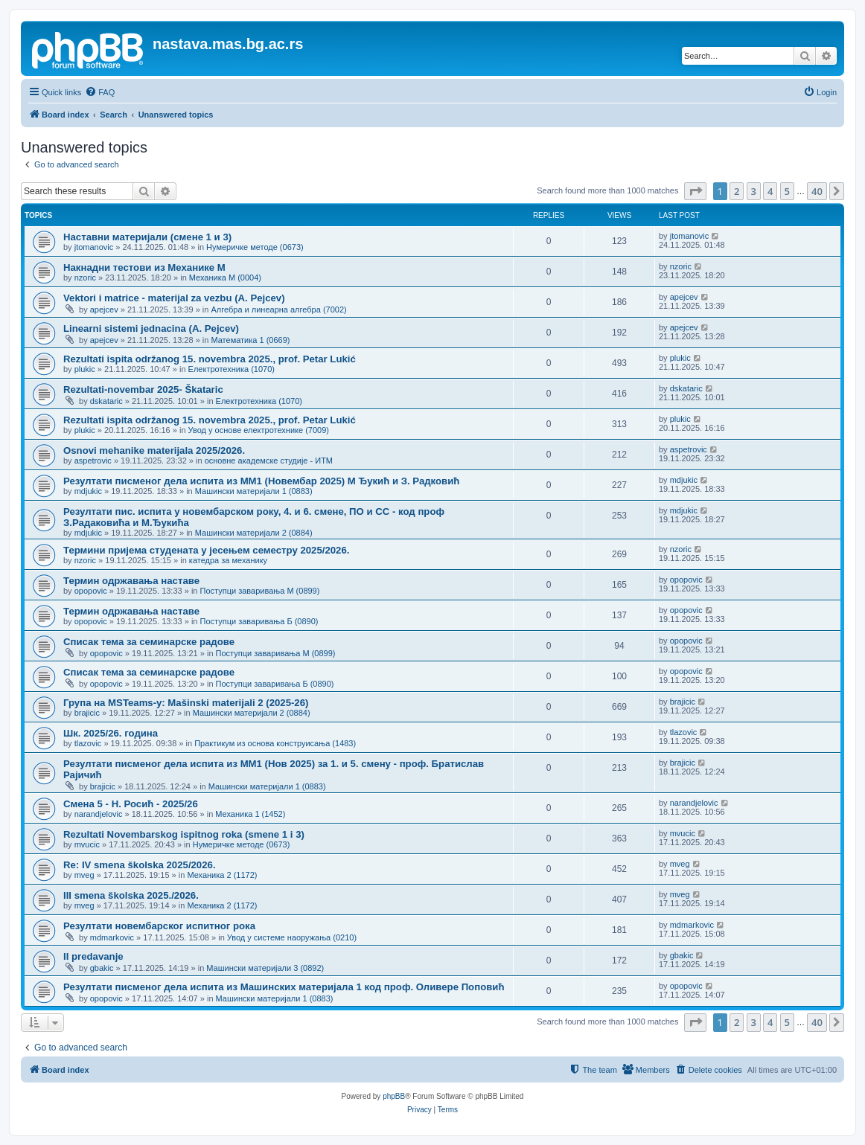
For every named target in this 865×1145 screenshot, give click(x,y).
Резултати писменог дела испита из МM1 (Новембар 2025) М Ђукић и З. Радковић (261, 481)
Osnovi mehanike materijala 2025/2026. (154, 450)
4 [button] (770, 191)
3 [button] (753, 191)
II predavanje (93, 956)
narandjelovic (98, 813)
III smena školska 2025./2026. (131, 895)
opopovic (90, 590)
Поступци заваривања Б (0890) (259, 621)
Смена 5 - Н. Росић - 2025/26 (130, 803)
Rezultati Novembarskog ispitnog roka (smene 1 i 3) (183, 834)
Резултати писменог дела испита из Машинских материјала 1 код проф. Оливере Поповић (283, 986)
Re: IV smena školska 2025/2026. (139, 864)
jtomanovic (94, 247)
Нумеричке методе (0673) (255, 247)
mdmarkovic (112, 937)
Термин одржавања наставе (131, 580)
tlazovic (88, 743)
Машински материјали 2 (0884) (254, 532)
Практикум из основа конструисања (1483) (275, 743)
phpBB (394, 1096)
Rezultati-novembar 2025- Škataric (143, 389)
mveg (84, 874)
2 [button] (736, 191)
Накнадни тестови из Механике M (144, 267)
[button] (695, 191)
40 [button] (817, 191)
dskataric (106, 401)
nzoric (85, 277)
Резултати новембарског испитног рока (159, 925)
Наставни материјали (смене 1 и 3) (147, 237)
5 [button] (787, 191)
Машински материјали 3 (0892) (265, 967)
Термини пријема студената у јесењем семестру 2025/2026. (206, 550)
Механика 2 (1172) (222, 874)
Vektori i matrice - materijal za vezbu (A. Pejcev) (174, 298)
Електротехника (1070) (231, 369)
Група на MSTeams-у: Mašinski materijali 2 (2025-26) (185, 702)
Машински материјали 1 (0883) (254, 491)
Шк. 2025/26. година (110, 733)
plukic (84, 369)
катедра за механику (228, 560)
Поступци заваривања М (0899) (260, 590)
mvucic (87, 844)
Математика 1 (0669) (250, 340)
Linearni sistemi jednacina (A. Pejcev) (151, 328)
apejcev (104, 309)
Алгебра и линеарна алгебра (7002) (278, 309)
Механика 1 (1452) (250, 813)
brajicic (87, 712)
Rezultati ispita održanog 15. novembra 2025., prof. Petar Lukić (209, 359)
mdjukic (88, 491)
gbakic (102, 967)
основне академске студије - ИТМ (269, 460)
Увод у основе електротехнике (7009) (258, 430)
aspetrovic (93, 460)
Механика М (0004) (225, 277)
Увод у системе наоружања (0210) (292, 937)
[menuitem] (100, 92)
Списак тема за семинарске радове (148, 641)
